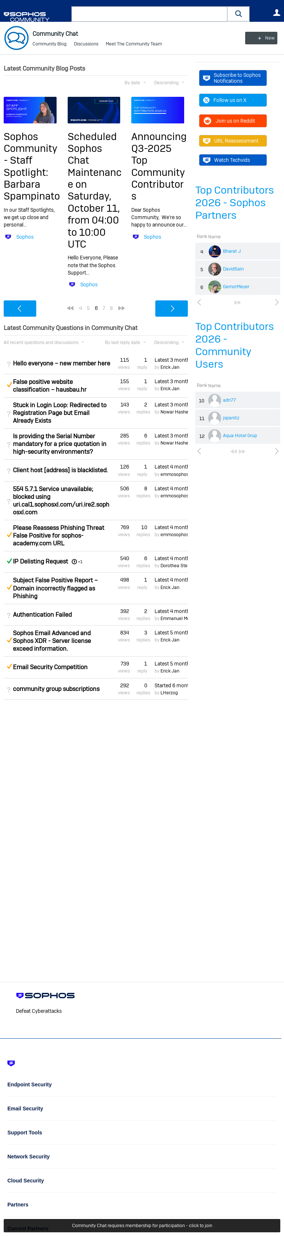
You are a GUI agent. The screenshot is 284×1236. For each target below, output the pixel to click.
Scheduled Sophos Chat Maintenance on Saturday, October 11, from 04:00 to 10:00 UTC (95, 190)
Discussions (86, 44)
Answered (9, 560)
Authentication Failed (42, 615)
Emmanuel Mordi (177, 619)
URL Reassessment (230, 140)
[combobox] (149, 14)
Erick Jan (169, 367)
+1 (80, 561)
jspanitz (231, 418)
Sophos (25, 236)
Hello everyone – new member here (61, 363)
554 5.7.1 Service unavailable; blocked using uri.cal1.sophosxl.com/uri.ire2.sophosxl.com (61, 500)
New (263, 38)
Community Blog (50, 44)
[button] (238, 13)
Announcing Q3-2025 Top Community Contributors (159, 166)
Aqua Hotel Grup (240, 436)
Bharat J (232, 251)
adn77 (229, 400)
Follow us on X (224, 100)
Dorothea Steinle (177, 566)
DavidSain (233, 269)
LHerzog (169, 693)
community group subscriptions (56, 689)
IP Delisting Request (40, 561)
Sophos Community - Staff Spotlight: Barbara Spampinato (32, 166)
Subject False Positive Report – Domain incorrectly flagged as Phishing (55, 588)
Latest (171, 359)
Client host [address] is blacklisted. (60, 470)
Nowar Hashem (176, 412)
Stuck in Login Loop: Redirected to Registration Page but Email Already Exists (59, 413)
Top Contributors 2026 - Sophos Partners (234, 202)
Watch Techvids (226, 160)
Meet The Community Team (134, 44)
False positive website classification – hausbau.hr (50, 386)
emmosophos (174, 474)
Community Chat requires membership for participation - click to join (142, 1226)
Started (171, 685)
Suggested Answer (9, 384)
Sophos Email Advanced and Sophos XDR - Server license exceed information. (52, 641)
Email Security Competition (50, 667)
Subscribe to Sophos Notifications (232, 78)
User (276, 12)
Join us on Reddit (229, 120)
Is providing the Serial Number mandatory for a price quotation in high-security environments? (59, 444)
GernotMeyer (236, 287)
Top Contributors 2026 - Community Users (234, 345)
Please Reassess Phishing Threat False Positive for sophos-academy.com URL (58, 535)
